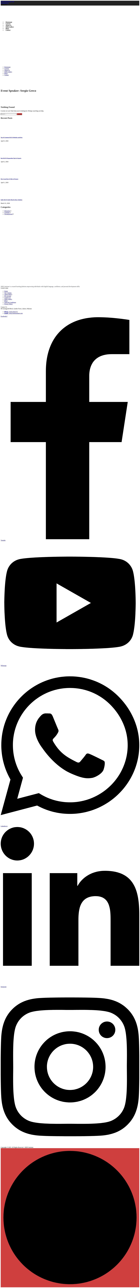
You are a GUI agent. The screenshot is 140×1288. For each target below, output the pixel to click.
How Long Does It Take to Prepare (9, 179)
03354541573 (5, 3)
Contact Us (7, 297)
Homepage (9, 22)
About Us (8, 25)
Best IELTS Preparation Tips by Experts (11, 158)
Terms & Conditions (10, 302)
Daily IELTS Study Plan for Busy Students (11, 199)
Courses (8, 23)
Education (7, 211)
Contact (8, 30)
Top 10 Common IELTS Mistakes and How (11, 137)
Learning (6, 212)
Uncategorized (8, 214)
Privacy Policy (8, 304)
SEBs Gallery (10, 27)
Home (6, 291)
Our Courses (7, 293)
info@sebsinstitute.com (7, 1)
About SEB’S (8, 294)
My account (7, 296)
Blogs (7, 28)
